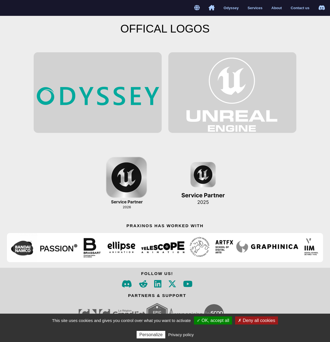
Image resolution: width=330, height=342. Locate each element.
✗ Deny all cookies (256, 320)
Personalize (151, 334)
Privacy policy (181, 334)
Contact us (300, 8)
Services (255, 8)
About (276, 8)
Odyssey (231, 8)
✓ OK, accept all (213, 320)
